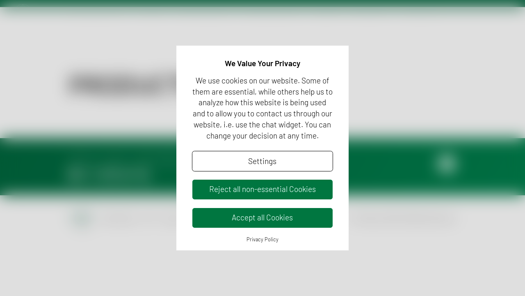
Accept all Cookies (262, 217)
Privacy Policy (262, 239)
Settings (262, 161)
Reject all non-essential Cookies (262, 189)
